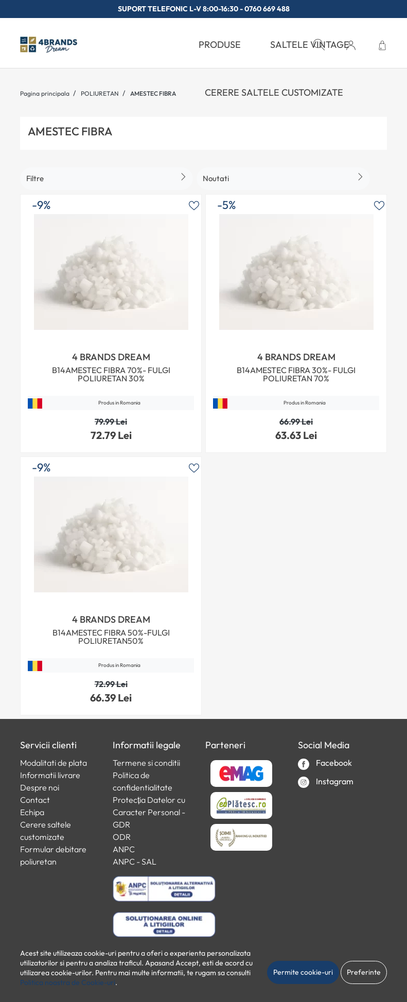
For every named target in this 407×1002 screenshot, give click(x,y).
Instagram (325, 782)
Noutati (216, 178)
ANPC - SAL (134, 861)
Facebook (325, 763)
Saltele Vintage (309, 44)
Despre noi (39, 787)
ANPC (124, 849)
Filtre (35, 178)
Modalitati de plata (53, 763)
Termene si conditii (146, 763)
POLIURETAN (100, 93)
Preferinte (364, 972)
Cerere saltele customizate (274, 92)
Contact (35, 800)
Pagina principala (44, 93)
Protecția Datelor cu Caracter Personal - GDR (149, 812)
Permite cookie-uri (303, 972)
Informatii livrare (50, 775)
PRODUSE (220, 44)
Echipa (32, 812)
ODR (122, 837)
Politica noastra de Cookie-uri (67, 982)
